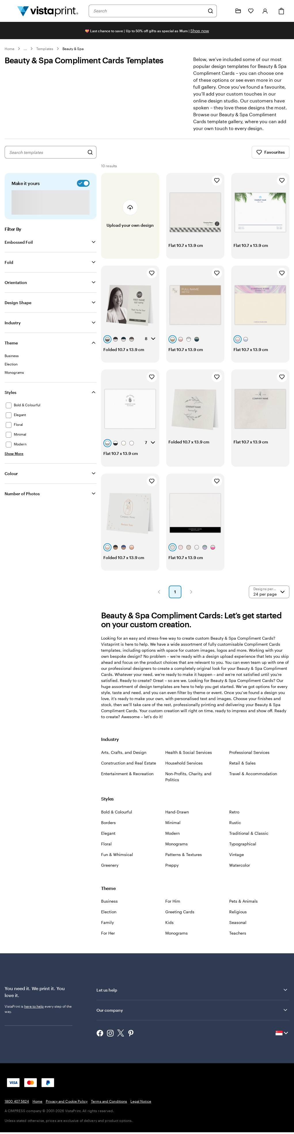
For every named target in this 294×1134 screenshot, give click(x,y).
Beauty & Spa (73, 49)
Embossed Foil (19, 248)
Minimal (173, 828)
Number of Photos (22, 499)
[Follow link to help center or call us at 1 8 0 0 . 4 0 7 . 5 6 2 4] (225, 11)
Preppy (172, 871)
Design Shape (18, 308)
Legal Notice (140, 1107)
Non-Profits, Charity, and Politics (188, 782)
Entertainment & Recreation (127, 779)
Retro (234, 817)
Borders (108, 828)
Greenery (109, 871)
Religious (238, 917)
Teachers (237, 939)
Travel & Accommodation (253, 779)
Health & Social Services (188, 758)
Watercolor (239, 871)
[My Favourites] (251, 11)
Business (109, 907)
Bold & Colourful (116, 817)
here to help (34, 1012)
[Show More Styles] (14, 459)
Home (9, 49)
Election (108, 917)
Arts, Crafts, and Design (123, 758)
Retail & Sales (242, 769)
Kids (169, 928)
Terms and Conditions (109, 1107)
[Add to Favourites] (217, 186)
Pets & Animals (243, 907)
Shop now (199, 30)
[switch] (82, 189)
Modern (172, 839)
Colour (11, 479)
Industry (13, 328)
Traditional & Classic (248, 839)
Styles (10, 398)
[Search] (210, 11)
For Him (172, 907)
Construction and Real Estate (128, 769)
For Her (108, 939)
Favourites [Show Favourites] (270, 158)
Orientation (16, 288)
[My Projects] (238, 11)
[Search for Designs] (90, 158)
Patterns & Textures (183, 860)
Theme (11, 348)
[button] (159, 598)
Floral (106, 849)
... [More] (25, 48)
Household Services (184, 769)
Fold (9, 268)
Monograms (176, 849)
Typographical (242, 849)
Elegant (108, 839)
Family (107, 928)
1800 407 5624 (17, 1107)
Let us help (192, 996)
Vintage (236, 860)
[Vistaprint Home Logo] (47, 11)
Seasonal (237, 928)
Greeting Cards (179, 917)
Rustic (235, 828)
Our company (192, 1016)
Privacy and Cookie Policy (67, 1107)
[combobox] (149, 11)
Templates (44, 49)
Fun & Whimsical (117, 860)
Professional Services (249, 758)
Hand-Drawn (177, 817)
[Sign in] (265, 11)
